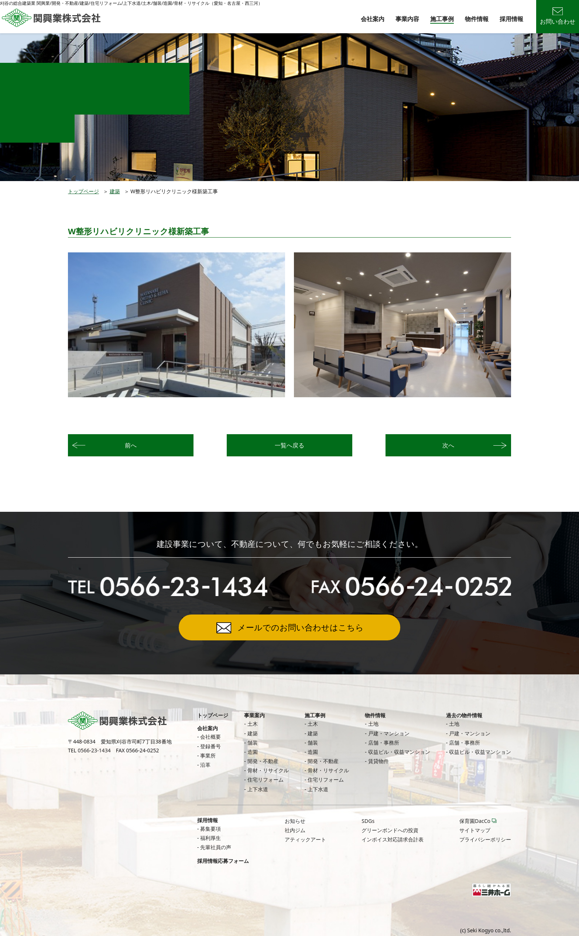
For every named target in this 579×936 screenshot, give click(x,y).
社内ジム (295, 830)
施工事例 (442, 19)
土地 (373, 723)
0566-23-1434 (94, 750)
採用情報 (511, 19)
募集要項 (210, 828)
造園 (252, 751)
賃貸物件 (378, 761)
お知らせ (295, 820)
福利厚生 (210, 837)
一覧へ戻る (289, 445)
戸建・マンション (389, 733)
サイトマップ (474, 830)
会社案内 (372, 19)
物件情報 (477, 19)
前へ (131, 445)
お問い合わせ (557, 16)
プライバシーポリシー (485, 839)
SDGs (368, 820)
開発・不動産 (262, 761)
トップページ (83, 191)
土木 (252, 723)
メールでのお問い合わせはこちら (300, 627)
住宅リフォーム (265, 779)
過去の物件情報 (464, 715)
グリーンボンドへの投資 (390, 830)
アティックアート (305, 839)
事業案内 (254, 715)
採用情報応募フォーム (223, 860)
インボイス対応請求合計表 (393, 839)
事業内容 (407, 19)
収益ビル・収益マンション (399, 751)
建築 (115, 191)
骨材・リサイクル (268, 770)
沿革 (205, 764)
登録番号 (210, 746)
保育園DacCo (474, 820)
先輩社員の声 (215, 847)
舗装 (252, 742)
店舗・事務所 (383, 742)
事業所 (208, 755)
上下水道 (257, 789)
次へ (448, 445)
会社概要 (210, 736)
